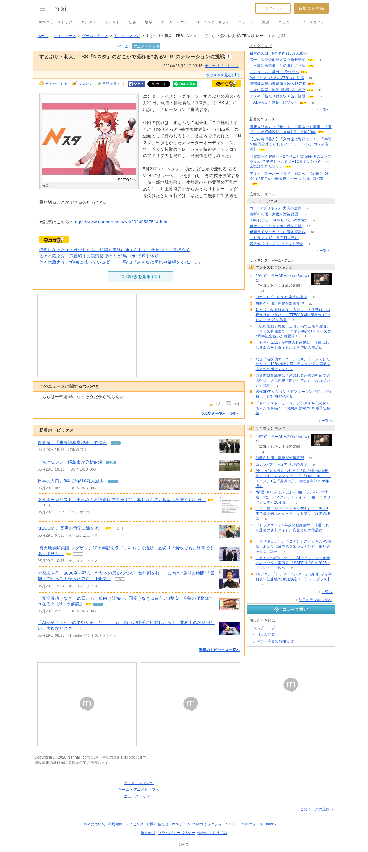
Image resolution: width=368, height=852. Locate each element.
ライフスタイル (312, 22)
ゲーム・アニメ (174, 22)
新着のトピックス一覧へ (219, 650)
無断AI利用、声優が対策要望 (274, 214)
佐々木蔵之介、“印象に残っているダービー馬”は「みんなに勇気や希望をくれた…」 (120, 262)
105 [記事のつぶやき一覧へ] (112, 481)
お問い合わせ (157, 824)
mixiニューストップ (55, 22)
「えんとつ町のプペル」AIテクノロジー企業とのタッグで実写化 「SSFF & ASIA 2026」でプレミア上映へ (293, 563)
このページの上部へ (316, 809)
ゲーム (123, 46)
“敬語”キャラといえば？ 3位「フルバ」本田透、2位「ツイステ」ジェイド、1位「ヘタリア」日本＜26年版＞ (293, 497)
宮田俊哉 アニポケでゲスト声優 (276, 244)
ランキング (258, 260)
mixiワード (275, 824)
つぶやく (85, 84)
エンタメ (88, 22)
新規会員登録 (311, 8)
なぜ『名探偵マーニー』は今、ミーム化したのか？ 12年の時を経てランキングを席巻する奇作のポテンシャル (293, 364)
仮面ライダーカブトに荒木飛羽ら (278, 232)
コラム (284, 22)
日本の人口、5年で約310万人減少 (71, 480)
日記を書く (111, 84)
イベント (231, 824)
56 (321, 83)
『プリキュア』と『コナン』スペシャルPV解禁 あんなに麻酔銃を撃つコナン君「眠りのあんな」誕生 (294, 546)
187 (305, 238)
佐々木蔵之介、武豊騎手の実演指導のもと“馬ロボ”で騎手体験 (99, 256)
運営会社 (148, 833)
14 (308, 208)
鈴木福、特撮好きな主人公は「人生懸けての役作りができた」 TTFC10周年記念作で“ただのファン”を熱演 (293, 315)
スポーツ (246, 22)
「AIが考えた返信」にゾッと (274, 102)
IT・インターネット (213, 22)
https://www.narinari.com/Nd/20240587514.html (121, 222)
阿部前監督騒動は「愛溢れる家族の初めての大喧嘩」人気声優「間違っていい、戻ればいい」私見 (293, 380)
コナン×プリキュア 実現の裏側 (275, 208)
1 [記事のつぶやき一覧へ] (45, 505)
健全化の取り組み (212, 833)
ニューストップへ (139, 796)
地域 (148, 22)
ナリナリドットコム (221, 66)
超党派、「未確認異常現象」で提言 (72, 442)
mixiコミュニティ (207, 824)
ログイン (272, 8)
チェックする (56, 84)
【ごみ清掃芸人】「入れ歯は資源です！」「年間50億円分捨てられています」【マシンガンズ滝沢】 (291, 144)
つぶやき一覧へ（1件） (220, 414)
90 (320, 65)
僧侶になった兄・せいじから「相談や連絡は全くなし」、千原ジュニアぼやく (114, 249)
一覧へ (325, 109)
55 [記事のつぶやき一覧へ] (115, 443)
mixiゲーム (181, 824)
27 (305, 214)
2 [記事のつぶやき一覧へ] (118, 528)
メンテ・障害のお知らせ (273, 641)
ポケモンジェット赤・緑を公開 (276, 226)
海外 (266, 22)
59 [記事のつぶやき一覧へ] (98, 604)
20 (312, 232)
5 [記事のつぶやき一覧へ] (120, 579)
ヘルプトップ (264, 628)
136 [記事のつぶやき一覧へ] (111, 462)
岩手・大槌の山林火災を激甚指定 (278, 59)
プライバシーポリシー (176, 833)
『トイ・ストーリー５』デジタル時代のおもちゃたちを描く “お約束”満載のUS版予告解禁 (293, 408)
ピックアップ (260, 46)
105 (313, 53)
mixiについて (95, 824)
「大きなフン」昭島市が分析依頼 (70, 462)
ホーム (43, 36)
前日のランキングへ (315, 600)
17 (308, 226)
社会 (132, 22)
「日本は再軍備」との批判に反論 (278, 66)
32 (310, 78)
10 (269, 486)
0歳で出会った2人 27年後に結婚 (277, 78)
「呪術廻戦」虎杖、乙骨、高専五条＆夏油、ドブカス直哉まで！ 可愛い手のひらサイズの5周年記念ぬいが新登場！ (293, 331)
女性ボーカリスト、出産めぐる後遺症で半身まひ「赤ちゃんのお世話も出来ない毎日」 (122, 499)
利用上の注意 (264, 634)
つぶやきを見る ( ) (140, 276)
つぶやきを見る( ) (222, 74)
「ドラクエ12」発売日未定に (274, 238)
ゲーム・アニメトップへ (138, 790)
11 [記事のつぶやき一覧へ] (81, 628)
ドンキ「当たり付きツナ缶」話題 (278, 96)
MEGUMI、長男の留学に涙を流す (70, 528)
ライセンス (134, 824)
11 (320, 90)
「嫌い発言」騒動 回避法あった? (277, 90)
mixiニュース (65, 36)
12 (320, 96)
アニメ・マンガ (127, 36)
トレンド (112, 22)
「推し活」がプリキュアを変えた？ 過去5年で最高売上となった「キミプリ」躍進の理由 (293, 514)
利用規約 (115, 824)
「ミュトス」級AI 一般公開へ (274, 72)
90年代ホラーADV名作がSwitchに (278, 220)
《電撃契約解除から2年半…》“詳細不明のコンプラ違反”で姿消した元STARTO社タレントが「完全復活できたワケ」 (290, 161)
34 (313, 220)
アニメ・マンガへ (139, 783)
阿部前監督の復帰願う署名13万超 (278, 84)
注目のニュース (262, 194)
